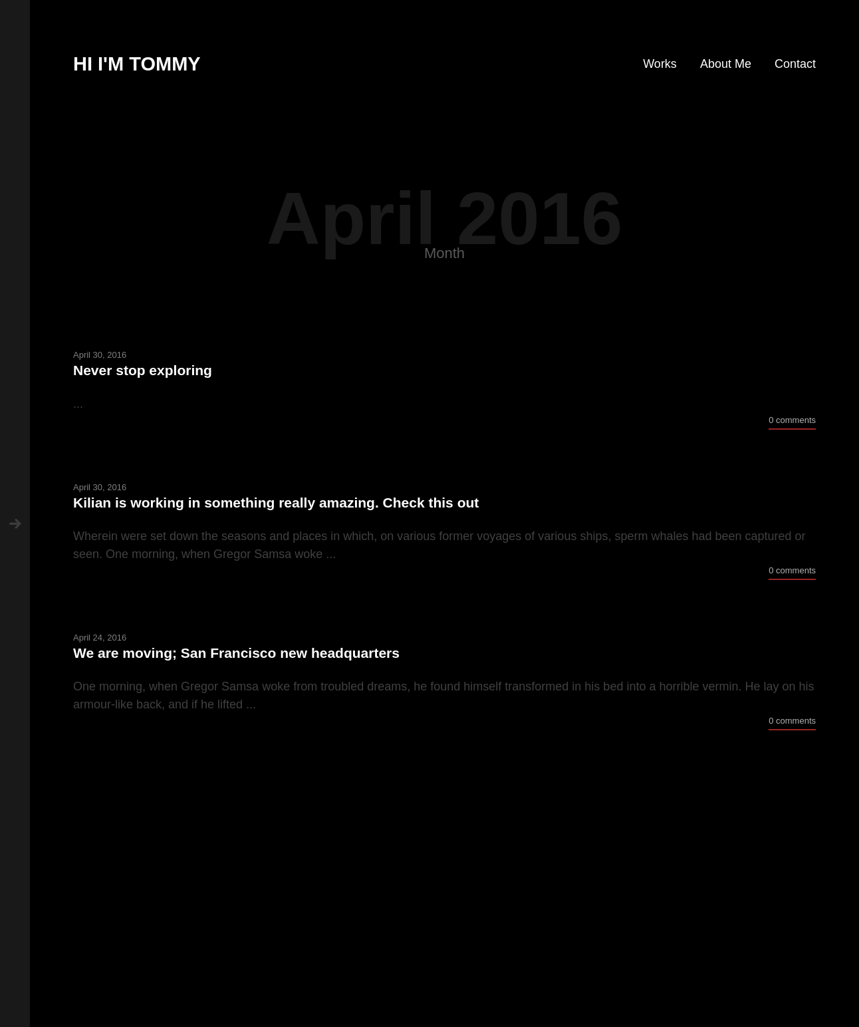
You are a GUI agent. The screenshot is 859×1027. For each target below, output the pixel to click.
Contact (795, 64)
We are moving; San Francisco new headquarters (236, 652)
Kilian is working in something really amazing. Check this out (276, 502)
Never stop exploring (142, 370)
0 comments (792, 420)
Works (660, 64)
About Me (725, 64)
